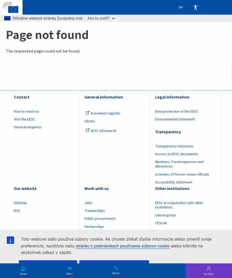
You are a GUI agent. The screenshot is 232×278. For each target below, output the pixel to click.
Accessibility (195, 7)
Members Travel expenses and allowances (179, 164)
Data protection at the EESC (176, 111)
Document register (103, 113)
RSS (17, 210)
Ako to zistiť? (101, 18)
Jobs (88, 203)
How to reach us (26, 111)
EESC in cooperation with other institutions (179, 205)
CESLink (161, 223)
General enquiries (28, 127)
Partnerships (94, 226)
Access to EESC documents (176, 154)
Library (89, 121)
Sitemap (20, 203)
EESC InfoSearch (101, 131)
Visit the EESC (24, 119)
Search (116, 273)
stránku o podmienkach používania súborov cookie (122, 246)
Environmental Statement (175, 119)
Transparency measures (174, 146)
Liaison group (165, 215)
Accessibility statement (173, 182)
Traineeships (94, 210)
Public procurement (99, 218)
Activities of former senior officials (182, 174)
